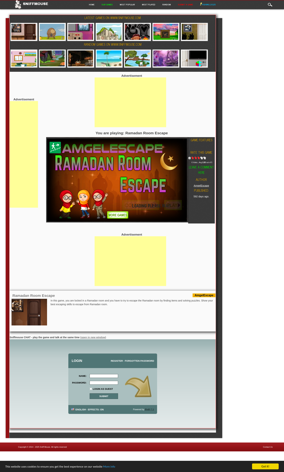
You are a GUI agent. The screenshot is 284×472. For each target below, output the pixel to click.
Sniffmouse (35, 4)
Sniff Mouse (45, 447)
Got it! (265, 466)
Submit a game (185, 4)
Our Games (107, 4)
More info (109, 466)
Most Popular (127, 4)
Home (91, 4)
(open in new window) (93, 337)
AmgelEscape (201, 185)
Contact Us (268, 447)
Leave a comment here (201, 169)
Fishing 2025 (208, 4)
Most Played (148, 4)
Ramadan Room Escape (33, 295)
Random (166, 4)
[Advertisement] (24, 154)
